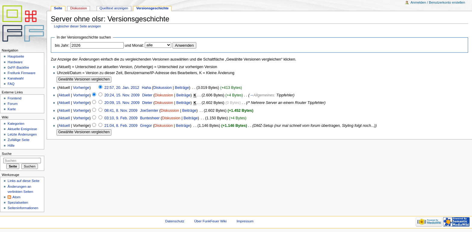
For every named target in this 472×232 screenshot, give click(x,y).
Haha (146, 88)
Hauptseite (16, 56)
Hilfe (11, 145)
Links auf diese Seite (23, 181)
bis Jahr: (62, 45)
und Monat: (134, 45)
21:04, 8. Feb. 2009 (121, 126)
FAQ (11, 84)
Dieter (147, 95)
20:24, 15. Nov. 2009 (122, 95)
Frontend (14, 98)
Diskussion (162, 88)
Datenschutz (175, 221)
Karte (12, 109)
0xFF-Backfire (18, 67)
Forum (12, 103)
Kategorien (16, 123)
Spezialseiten (18, 202)
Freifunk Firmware (21, 73)
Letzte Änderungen (22, 134)
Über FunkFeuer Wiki (210, 221)
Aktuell (64, 95)
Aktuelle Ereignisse (22, 129)
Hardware (15, 62)
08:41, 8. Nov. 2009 (121, 110)
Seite (58, 8)
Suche (7, 153)
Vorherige (81, 88)
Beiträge (182, 88)
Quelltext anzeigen (114, 8)
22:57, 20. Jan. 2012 (121, 88)
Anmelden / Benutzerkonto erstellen (438, 2)
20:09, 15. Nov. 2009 (122, 103)
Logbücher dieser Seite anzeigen (77, 26)
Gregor (146, 126)
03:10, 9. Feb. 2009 (121, 118)
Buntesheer (150, 118)
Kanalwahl (15, 78)
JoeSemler (149, 110)
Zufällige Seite (19, 140)
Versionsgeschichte (152, 8)
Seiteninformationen (23, 208)
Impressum (245, 221)
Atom (16, 197)
